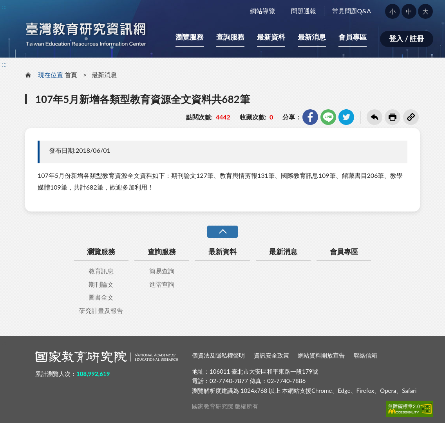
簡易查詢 (161, 271)
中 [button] (409, 11)
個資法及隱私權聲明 (218, 355)
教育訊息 (101, 271)
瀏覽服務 (189, 37)
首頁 (71, 74)
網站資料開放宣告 (321, 355)
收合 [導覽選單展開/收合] (222, 232)
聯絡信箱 (365, 355)
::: (4, 6)
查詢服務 (230, 37)
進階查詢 (161, 284)
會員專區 (352, 37)
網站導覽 (262, 10)
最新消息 (312, 37)
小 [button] (392, 11)
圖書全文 (101, 297)
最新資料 (271, 37)
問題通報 (303, 10)
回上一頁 (374, 117)
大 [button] (425, 11)
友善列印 (392, 117)
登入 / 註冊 (406, 38)
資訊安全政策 (271, 355)
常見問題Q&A (351, 10)
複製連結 (411, 117)
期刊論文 (101, 284)
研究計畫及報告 (101, 310)
